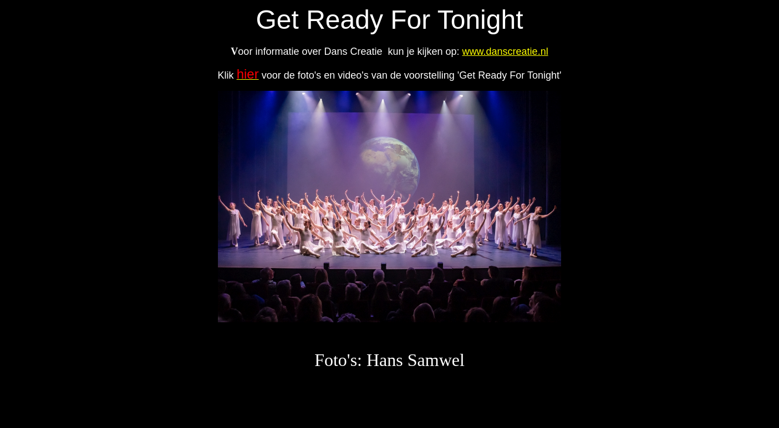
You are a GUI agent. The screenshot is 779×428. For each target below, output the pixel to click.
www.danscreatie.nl (505, 51)
